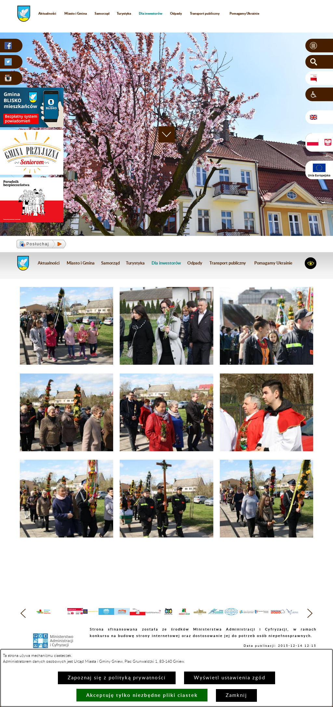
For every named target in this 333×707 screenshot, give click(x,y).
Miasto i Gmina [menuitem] (75, 13)
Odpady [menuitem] (176, 13)
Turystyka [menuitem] (124, 13)
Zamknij (236, 695)
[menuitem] (151, 13)
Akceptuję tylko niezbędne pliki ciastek (142, 695)
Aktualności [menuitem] (47, 13)
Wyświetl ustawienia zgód (229, 677)
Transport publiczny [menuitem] (205, 13)
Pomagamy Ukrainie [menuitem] (244, 13)
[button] (319, 45)
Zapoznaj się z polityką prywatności (117, 677)
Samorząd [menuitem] (102, 13)
